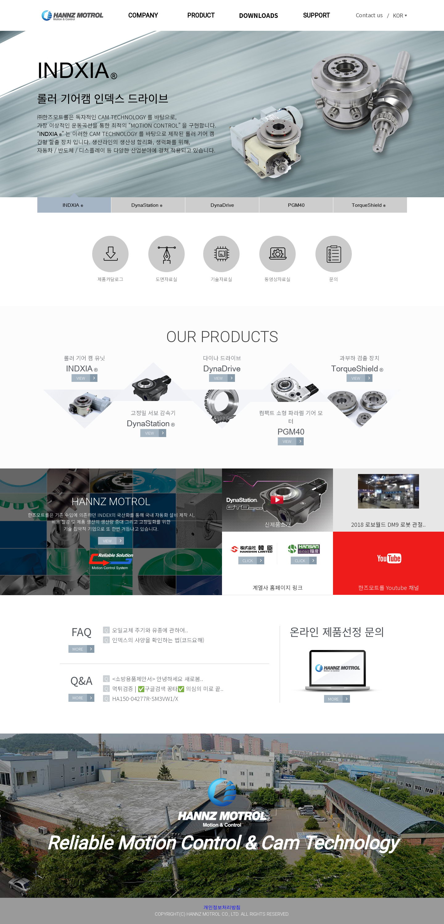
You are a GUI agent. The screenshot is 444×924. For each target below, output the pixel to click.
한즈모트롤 (72, 15)
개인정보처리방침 (222, 907)
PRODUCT (201, 15)
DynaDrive (222, 205)
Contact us (369, 15)
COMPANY (143, 15)
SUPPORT (316, 15)
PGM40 (296, 205)
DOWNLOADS (258, 15)
